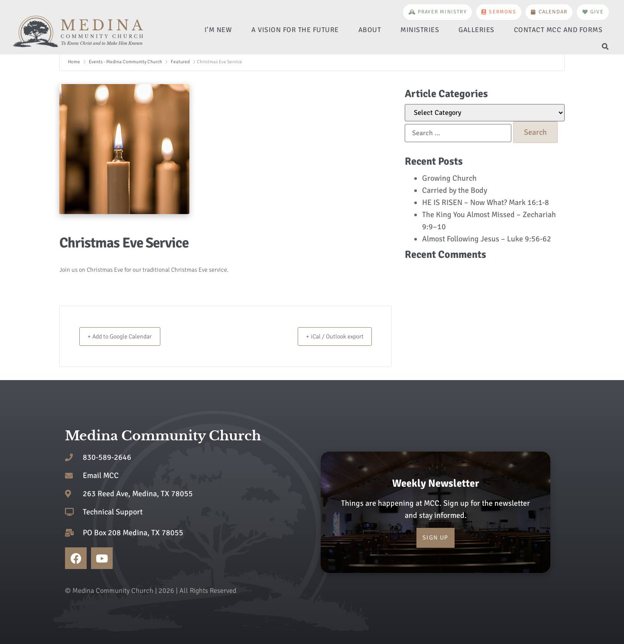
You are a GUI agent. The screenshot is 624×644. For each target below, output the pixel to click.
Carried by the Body (454, 190)
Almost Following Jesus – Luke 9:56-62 (486, 239)
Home (74, 62)
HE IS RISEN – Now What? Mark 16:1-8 (485, 202)
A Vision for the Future (295, 30)
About (369, 30)
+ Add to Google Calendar (127, 336)
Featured (180, 62)
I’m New (218, 30)
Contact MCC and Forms (558, 30)
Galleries (476, 30)
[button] (605, 47)
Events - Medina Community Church (125, 62)
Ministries (419, 30)
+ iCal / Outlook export (328, 336)
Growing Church (449, 178)
